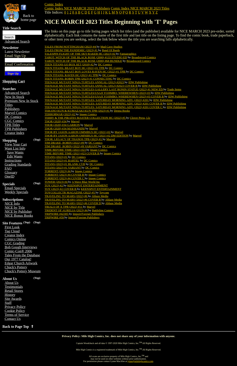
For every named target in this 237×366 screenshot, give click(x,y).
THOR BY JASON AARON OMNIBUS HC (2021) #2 (78, 132)
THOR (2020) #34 (56, 121)
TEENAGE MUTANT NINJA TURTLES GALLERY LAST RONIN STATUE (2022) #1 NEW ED (104, 89)
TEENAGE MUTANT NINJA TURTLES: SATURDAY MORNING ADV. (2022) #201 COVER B (104, 103)
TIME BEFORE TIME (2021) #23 (65, 149)
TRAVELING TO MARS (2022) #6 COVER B (73, 199)
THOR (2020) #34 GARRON (62, 125)
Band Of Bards (111, 50)
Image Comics (88, 114)
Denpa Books (122, 110)
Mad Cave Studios (111, 46)
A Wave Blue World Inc (86, 181)
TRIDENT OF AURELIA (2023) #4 (66, 210)
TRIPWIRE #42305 (57, 213)
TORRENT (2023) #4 (58, 171)
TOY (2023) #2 (54, 185)
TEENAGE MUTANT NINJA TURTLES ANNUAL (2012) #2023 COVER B (91, 85)
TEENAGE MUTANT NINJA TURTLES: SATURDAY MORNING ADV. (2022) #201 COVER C (104, 107)
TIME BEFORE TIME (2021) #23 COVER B (72, 153)
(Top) (36, 139)
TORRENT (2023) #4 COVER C (65, 178)
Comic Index (54, 4)
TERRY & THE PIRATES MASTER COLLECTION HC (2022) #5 (85, 117)
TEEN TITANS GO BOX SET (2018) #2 (69, 64)
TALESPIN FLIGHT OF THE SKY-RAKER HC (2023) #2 (80, 53)
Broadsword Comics (144, 57)
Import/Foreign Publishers (88, 213)
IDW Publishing (138, 82)
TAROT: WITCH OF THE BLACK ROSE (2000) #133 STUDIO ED (86, 57)
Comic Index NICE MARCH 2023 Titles (140, 8)
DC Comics (105, 64)
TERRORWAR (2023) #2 (60, 114)
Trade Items (174, 89)
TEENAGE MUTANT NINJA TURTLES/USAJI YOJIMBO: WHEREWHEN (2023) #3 (98, 93)
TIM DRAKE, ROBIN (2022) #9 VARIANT (71, 146)
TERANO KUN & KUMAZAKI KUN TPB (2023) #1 (77, 110)
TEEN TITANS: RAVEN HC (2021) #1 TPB (72, 75)
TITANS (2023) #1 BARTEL (62, 160)
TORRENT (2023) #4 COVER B (65, 174)
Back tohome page (28, 18)
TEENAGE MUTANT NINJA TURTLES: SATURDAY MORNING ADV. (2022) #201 (97, 100)
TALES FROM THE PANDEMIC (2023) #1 (71, 50)
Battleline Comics (102, 210)
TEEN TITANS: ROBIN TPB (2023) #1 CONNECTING (78, 78)
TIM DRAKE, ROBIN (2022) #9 (65, 142)
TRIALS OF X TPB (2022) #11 (64, 206)
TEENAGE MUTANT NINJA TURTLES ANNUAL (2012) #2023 (85, 82)
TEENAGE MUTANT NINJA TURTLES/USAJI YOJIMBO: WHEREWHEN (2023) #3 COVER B (104, 96)
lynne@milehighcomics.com (140, 361)
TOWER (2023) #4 (56, 181)
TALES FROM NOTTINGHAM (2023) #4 (71, 46)
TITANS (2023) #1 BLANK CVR (65, 164)
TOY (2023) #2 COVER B (61, 189)
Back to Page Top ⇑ (18, 326)
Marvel (75, 121)
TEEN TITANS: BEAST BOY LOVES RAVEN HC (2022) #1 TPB (85, 71)
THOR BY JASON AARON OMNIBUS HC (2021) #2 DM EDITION (87, 135)
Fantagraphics (128, 53)
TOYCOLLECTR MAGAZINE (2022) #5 (70, 192)
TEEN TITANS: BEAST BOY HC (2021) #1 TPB (75, 68)
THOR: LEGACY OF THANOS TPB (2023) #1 (74, 139)
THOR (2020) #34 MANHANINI (65, 128)
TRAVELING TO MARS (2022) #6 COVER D (73, 203)
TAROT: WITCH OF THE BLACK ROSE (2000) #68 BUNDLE (83, 60)
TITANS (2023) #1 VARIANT (63, 167)
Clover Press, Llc (140, 117)
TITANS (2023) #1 (56, 157)
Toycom (104, 192)
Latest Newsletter (17, 52)
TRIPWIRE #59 (55, 217)
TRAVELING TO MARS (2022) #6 (66, 196)
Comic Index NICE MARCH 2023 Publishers (77, 8)
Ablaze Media (100, 196)
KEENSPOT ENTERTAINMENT (87, 185)
